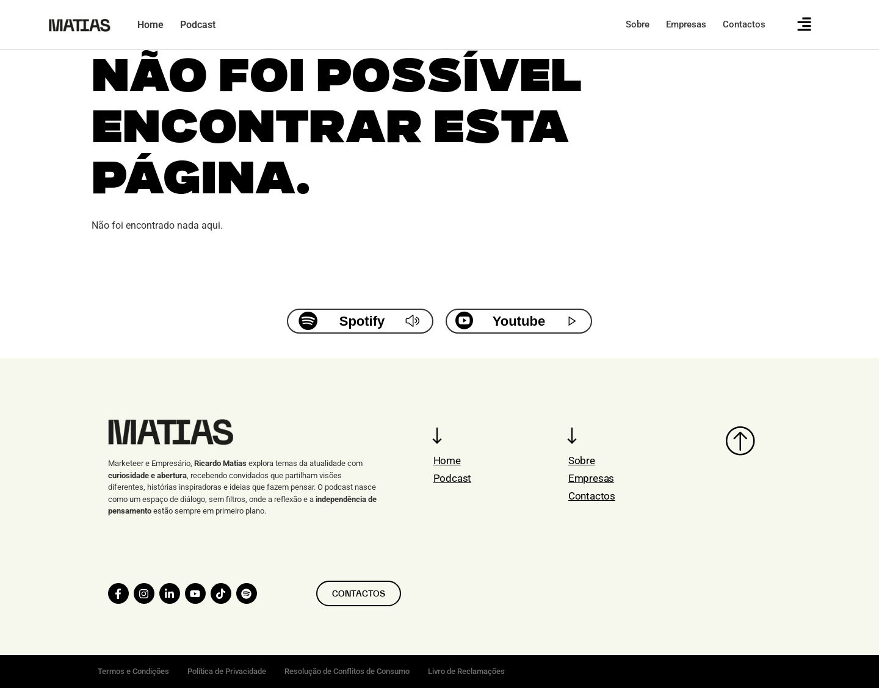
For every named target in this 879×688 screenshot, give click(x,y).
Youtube (519, 321)
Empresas (591, 478)
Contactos (591, 496)
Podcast (452, 478)
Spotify (362, 321)
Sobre (581, 460)
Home (447, 460)
